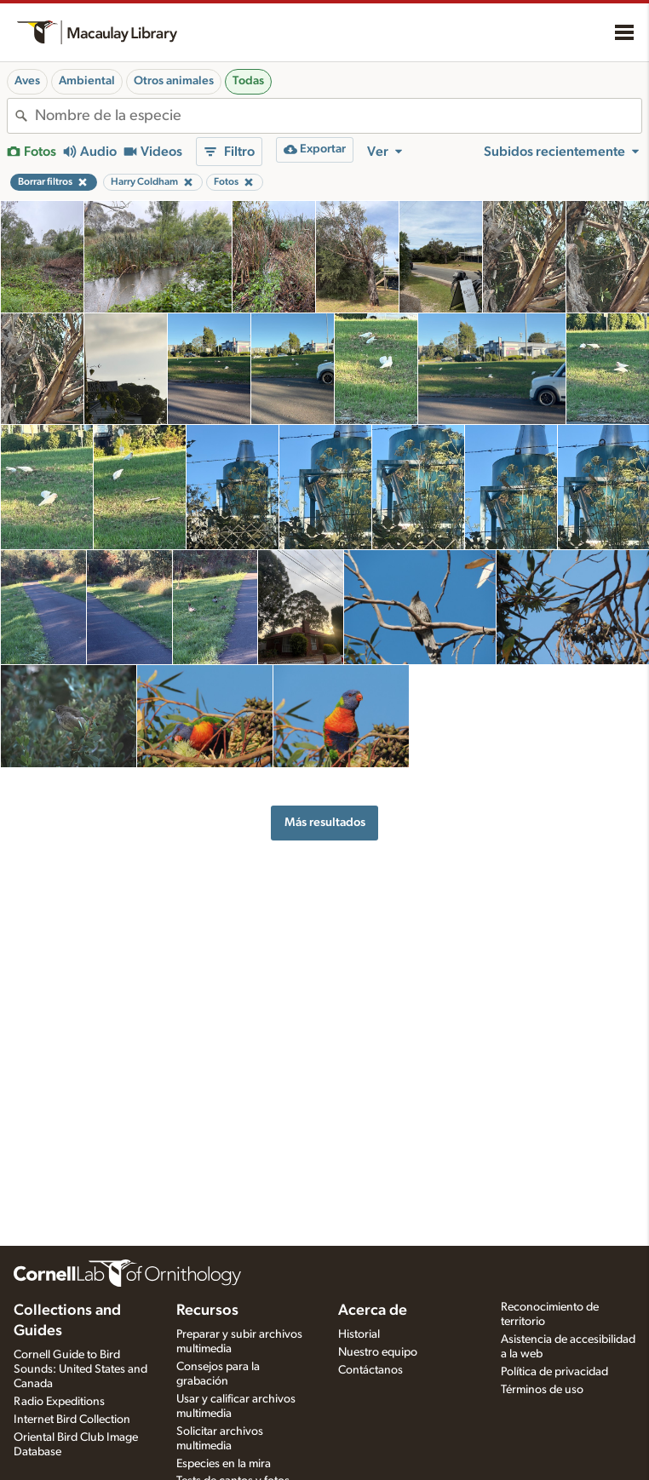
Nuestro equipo (377, 1352)
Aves (27, 81)
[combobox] (338, 116)
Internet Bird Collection (72, 1420)
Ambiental (87, 81)
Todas (248, 81)
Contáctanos (370, 1370)
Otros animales (174, 81)
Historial (359, 1334)
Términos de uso (542, 1390)
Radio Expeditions (59, 1402)
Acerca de (372, 1310)
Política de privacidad (554, 1372)
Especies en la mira (223, 1464)
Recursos (207, 1310)
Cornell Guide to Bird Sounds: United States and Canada (80, 1369)
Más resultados (324, 822)
